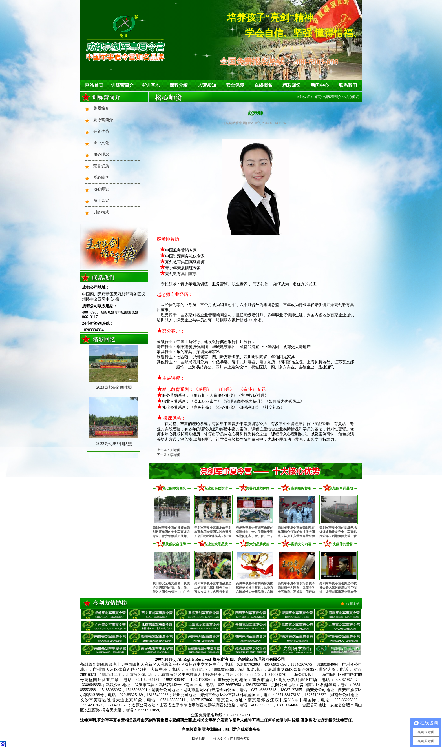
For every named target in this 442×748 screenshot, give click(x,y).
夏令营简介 (103, 120)
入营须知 (207, 85)
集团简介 (101, 108)
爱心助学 (101, 177)
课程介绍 (179, 85)
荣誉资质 (101, 166)
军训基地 (151, 85)
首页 (317, 97)
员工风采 (101, 201)
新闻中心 (320, 85)
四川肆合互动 (240, 739)
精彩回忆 (291, 85)
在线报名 (263, 85)
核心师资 (101, 189)
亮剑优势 (101, 131)
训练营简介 (122, 85)
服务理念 (101, 154)
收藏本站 (353, 604)
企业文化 (101, 143)
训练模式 (101, 212)
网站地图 (198, 739)
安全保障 (235, 85)
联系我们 (348, 85)
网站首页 (94, 85)
